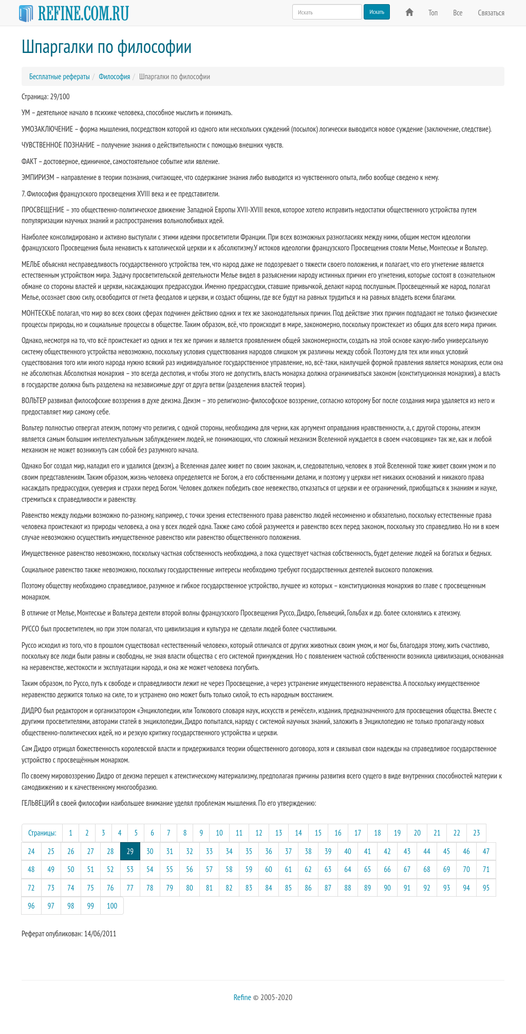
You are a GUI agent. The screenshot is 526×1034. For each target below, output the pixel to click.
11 (239, 833)
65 (367, 869)
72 (31, 888)
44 (426, 851)
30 (150, 851)
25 (51, 851)
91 (407, 888)
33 (209, 851)
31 (170, 851)
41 (367, 851)
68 (426, 869)
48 (31, 869)
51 (91, 869)
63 (328, 869)
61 (288, 869)
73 (51, 888)
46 (466, 851)
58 (229, 869)
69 (446, 869)
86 (308, 888)
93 (446, 888)
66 (387, 869)
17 (358, 833)
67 (407, 869)
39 (328, 851)
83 (249, 888)
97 (51, 906)
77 (130, 888)
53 (130, 869)
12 (258, 833)
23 (476, 833)
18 (377, 833)
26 (70, 851)
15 (318, 833)
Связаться (491, 12)
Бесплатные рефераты (59, 76)
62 (308, 869)
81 (209, 888)
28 (110, 851)
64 (347, 869)
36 (268, 851)
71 (486, 869)
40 (347, 851)
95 (486, 888)
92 (426, 888)
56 (189, 869)
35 (249, 851)
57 (209, 869)
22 (456, 833)
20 (417, 833)
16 (338, 833)
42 (387, 851)
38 (308, 851)
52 (110, 869)
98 (70, 906)
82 (229, 888)
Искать (376, 11)
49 (51, 869)
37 (288, 851)
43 (407, 851)
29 (134, 850)
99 (91, 906)
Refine (242, 997)
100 (112, 906)
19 (397, 833)
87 (328, 888)
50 (70, 869)
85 (288, 888)
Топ (433, 12)
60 (268, 869)
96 (31, 906)
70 (466, 869)
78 (150, 888)
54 (150, 869)
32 (189, 851)
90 (387, 888)
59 (249, 869)
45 (446, 851)
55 (170, 869)
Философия (114, 76)
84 (268, 888)
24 (31, 851)
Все (457, 12)
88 (347, 888)
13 (279, 833)
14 (298, 833)
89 (367, 888)
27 (91, 851)
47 (486, 851)
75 (91, 888)
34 (229, 851)
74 (70, 888)
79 (170, 888)
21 (437, 833)
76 (110, 888)
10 (219, 833)
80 (189, 888)
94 (466, 888)
